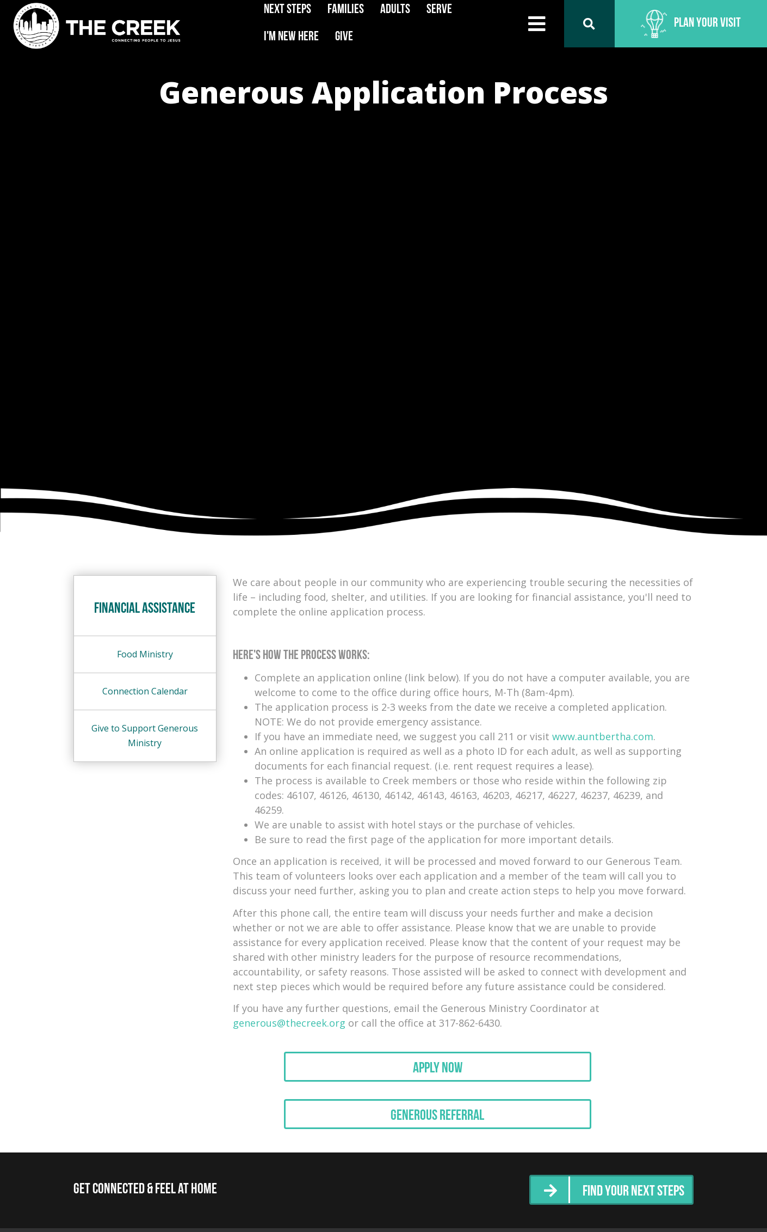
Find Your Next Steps (627, 1201)
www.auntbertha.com (602, 736)
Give (344, 37)
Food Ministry (145, 654)
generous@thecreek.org (289, 1022)
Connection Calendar (145, 691)
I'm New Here (291, 37)
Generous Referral (463, 1126)
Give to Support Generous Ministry (144, 735)
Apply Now (463, 1072)
